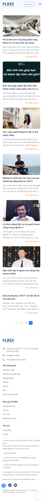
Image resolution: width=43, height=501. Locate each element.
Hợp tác (6, 382)
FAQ (4, 390)
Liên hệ (5, 386)
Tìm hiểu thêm (32, 57)
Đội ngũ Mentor (8, 378)
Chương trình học (9, 406)
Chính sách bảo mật (10, 394)
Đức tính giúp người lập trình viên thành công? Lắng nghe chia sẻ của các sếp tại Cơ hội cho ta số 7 (21, 89)
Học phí (5, 410)
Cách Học (6, 414)
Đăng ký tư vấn (29, 4)
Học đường (7, 430)
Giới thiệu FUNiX (9, 370)
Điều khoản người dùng (11, 374)
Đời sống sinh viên (9, 418)
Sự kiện (5, 434)
